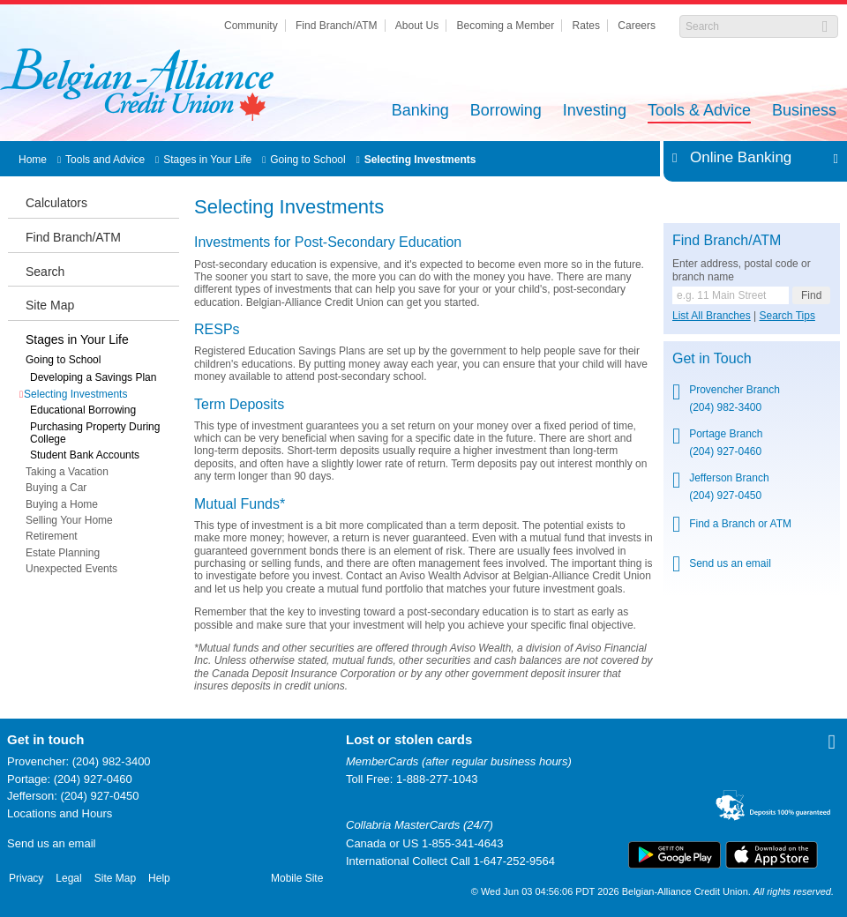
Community (251, 25)
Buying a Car (56, 487)
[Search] (749, 26)
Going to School (307, 159)
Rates (586, 25)
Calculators (56, 203)
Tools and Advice (105, 159)
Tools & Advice (699, 111)
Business (804, 111)
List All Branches (711, 315)
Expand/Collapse (830, 158)
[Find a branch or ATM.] (730, 295)
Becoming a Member (506, 25)
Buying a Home (62, 504)
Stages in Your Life (207, 159)
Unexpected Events (71, 569)
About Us (416, 25)
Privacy (26, 878)
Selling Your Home (69, 520)
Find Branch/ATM (336, 25)
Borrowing (506, 111)
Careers (637, 25)
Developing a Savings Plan (93, 377)
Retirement (52, 536)
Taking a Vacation (67, 472)
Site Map (50, 305)
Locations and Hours (59, 813)
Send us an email (51, 843)
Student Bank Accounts (84, 455)
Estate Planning (63, 553)
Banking (420, 111)
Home (33, 159)
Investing (594, 111)
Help (159, 878)
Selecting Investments (420, 159)
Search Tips (787, 315)
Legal (68, 878)
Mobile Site (297, 878)
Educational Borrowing (83, 410)
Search (45, 272)
